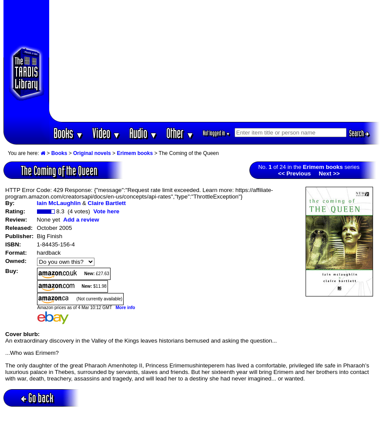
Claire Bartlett (107, 203)
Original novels (92, 153)
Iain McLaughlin (59, 203)
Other (180, 133)
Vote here (106, 211)
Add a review (81, 219)
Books (69, 133)
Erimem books (135, 153)
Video (106, 133)
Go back (37, 397)
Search (359, 133)
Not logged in (216, 133)
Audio (143, 133)
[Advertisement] (214, 61)
